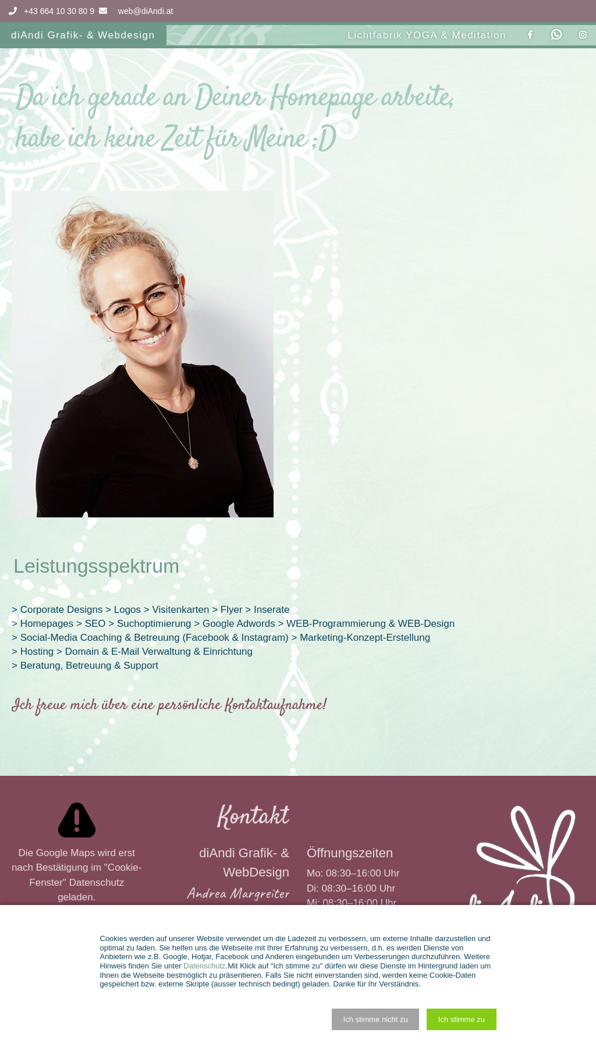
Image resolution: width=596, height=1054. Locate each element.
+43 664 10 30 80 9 (50, 11)
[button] (375, 1019)
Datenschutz (97, 882)
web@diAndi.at (145, 11)
